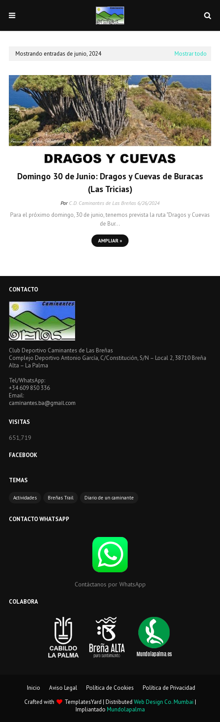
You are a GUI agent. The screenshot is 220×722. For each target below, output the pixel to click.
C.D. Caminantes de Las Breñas (102, 203)
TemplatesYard (83, 702)
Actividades (25, 498)
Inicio (33, 688)
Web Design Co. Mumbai (163, 702)
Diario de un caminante (109, 498)
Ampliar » (110, 241)
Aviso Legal (63, 688)
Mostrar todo (190, 53)
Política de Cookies (110, 688)
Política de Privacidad (169, 688)
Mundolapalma (126, 709)
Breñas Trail (60, 498)
